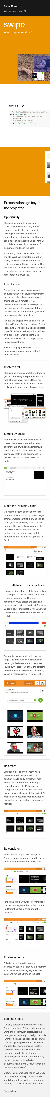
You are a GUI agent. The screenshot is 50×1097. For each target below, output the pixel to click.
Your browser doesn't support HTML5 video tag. (25, 481)
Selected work (10, 11)
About (26, 11)
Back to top (10, 1091)
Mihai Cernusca (13, 6)
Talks (20, 11)
